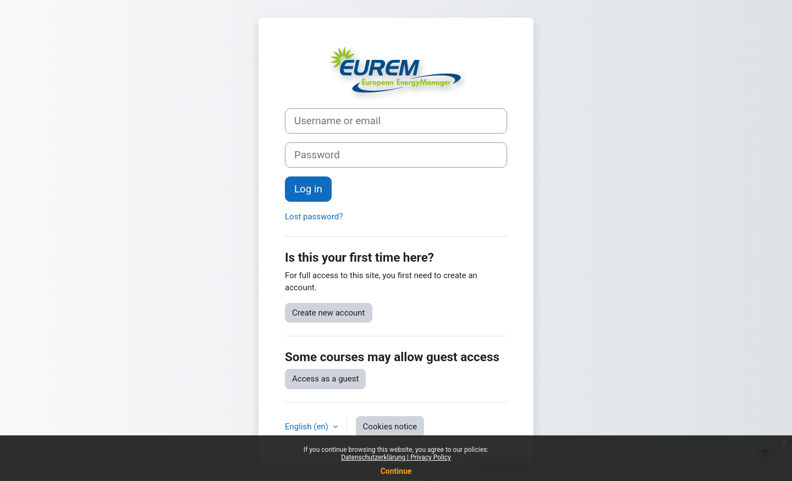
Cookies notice (390, 427)
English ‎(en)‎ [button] (308, 427)
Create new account (328, 313)
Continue (396, 471)
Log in (308, 189)
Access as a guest (325, 379)
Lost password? (314, 217)
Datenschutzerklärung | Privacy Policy (396, 457)
